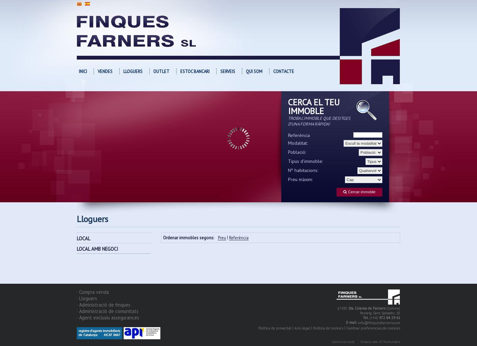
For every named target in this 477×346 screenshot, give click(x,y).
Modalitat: (298, 143)
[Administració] (343, 342)
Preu (222, 238)
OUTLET (161, 71)
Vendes (105, 71)
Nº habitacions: (303, 170)
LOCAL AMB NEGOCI (97, 249)
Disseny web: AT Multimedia (380, 342)
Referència (299, 135)
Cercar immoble (359, 192)
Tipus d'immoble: (305, 161)
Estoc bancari (195, 71)
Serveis (227, 71)
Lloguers (132, 71)
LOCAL (83, 238)
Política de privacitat (274, 328)
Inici (83, 71)
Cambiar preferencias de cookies (373, 328)
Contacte (283, 71)
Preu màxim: (300, 179)
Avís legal (302, 328)
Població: (297, 152)
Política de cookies (328, 328)
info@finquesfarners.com (379, 323)
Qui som (254, 71)
